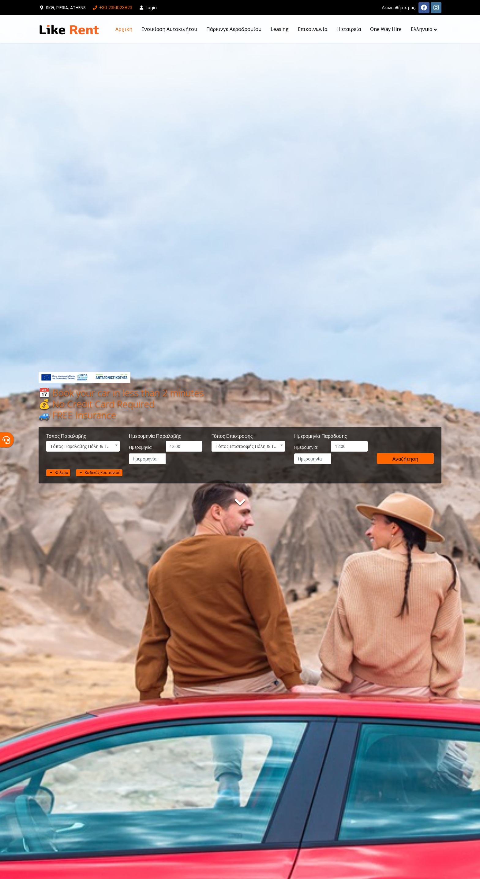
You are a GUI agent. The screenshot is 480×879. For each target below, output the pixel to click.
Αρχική (123, 29)
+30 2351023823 (112, 8)
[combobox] (83, 446)
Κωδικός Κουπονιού (99, 472)
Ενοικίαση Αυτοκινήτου (169, 29)
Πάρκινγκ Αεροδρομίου (233, 29)
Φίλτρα (58, 472)
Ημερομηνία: (140, 447)
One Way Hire (386, 29)
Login (147, 8)
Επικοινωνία (312, 29)
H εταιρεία (348, 29)
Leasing (280, 29)
